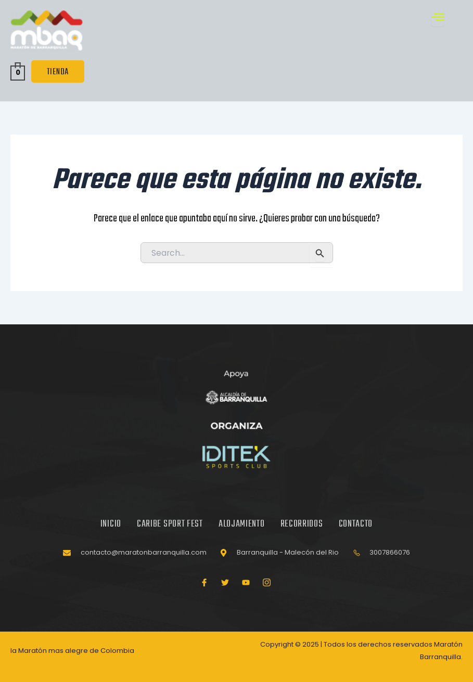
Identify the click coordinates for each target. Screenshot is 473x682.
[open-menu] (438, 18)
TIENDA (58, 71)
